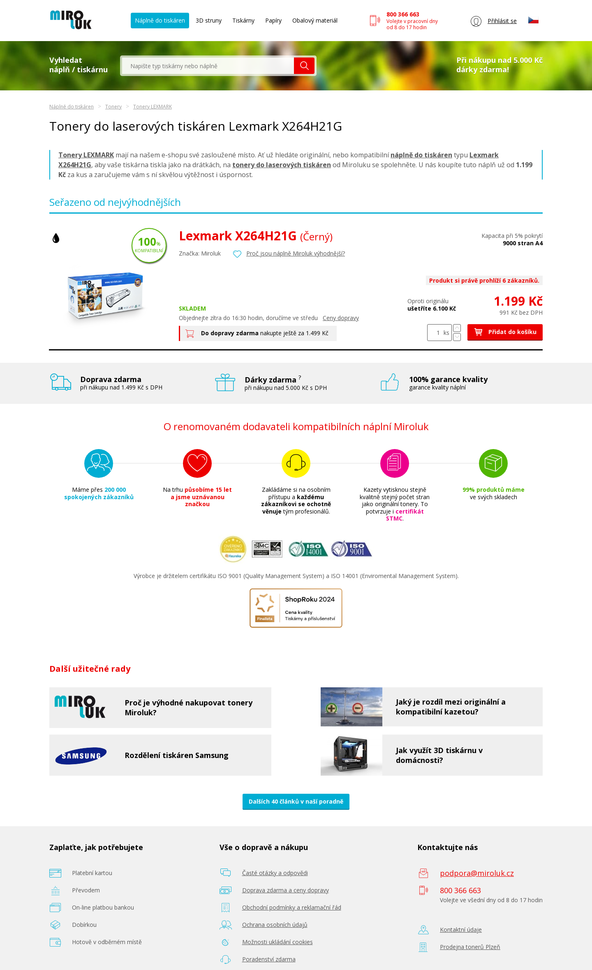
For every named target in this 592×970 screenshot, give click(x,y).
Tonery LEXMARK (152, 106)
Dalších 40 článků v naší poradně (296, 801)
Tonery (113, 106)
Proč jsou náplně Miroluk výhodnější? (295, 253)
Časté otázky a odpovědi (275, 873)
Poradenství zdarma (269, 959)
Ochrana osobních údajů (275, 925)
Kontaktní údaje (461, 929)
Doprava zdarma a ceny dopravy (285, 890)
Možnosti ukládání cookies (277, 942)
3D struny (209, 20)
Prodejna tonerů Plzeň (470, 947)
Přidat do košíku (505, 332)
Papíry (273, 20)
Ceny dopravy (341, 318)
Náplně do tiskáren (160, 20)
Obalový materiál (315, 20)
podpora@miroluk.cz (477, 873)
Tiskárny (243, 20)
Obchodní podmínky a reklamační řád (291, 907)
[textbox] (208, 66)
